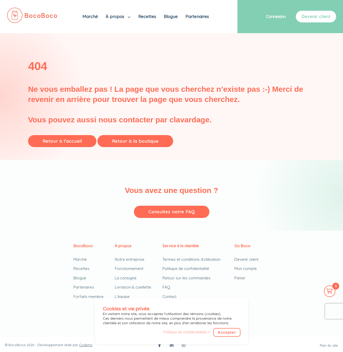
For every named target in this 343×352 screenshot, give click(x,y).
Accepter (227, 332)
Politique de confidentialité (185, 268)
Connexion (276, 16)
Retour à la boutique (135, 141)
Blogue (171, 16)
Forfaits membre (88, 296)
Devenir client (316, 16)
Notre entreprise (129, 259)
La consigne (125, 278)
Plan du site (329, 345)
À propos (115, 16)
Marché (90, 16)
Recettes (147, 16)
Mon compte (245, 268)
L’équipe (122, 296)
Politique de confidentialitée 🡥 (186, 332)
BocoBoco (17, 345)
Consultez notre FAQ (171, 211)
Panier (240, 278)
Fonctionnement (129, 268)
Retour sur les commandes (186, 278)
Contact (169, 296)
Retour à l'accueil (62, 141)
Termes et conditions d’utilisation (191, 259)
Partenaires (197, 16)
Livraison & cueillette (133, 287)
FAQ (166, 287)
